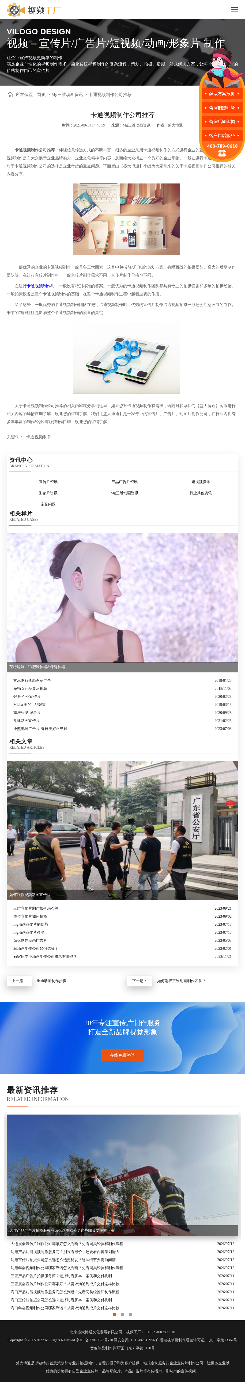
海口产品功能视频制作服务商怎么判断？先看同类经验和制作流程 (65, 1292)
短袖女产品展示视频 (30, 689)
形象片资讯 (48, 493)
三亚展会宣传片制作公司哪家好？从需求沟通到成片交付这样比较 (65, 1284)
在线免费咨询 (122, 1055)
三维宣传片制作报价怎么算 (35, 908)
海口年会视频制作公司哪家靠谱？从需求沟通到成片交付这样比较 (65, 1308)
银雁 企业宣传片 (27, 697)
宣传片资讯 (48, 482)
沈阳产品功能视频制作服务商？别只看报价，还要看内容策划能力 (65, 1252)
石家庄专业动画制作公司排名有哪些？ (45, 957)
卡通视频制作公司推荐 (110, 94)
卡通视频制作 (39, 286)
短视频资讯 (200, 482)
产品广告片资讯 (124, 482)
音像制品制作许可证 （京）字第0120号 (122, 1348)
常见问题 (48, 504)
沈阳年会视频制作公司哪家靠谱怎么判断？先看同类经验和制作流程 (67, 1268)
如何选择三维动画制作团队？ (181, 981)
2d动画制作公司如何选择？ (35, 949)
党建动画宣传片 (26, 721)
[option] (122, 1212)
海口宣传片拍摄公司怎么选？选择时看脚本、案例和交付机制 (61, 1300)
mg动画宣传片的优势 (30, 924)
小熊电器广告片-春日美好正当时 (40, 729)
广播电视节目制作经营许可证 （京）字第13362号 (197, 1340)
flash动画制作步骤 (51, 981)
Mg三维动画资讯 (67, 94)
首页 (41, 94)
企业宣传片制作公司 (186, 1363)
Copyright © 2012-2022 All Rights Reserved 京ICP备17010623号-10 (60, 1340)
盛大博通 (23, 1363)
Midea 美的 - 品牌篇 (29, 705)
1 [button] (114, 1313)
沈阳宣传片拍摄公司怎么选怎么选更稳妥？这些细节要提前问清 (63, 1260)
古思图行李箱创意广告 (32, 681)
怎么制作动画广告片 (30, 941)
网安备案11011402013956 (134, 1340)
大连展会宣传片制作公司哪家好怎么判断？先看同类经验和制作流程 (67, 1244)
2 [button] (122, 1313)
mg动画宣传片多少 (28, 933)
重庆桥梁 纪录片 (27, 713)
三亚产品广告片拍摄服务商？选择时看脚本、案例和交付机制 (61, 1276)
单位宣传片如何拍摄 (30, 916)
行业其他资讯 (201, 493)
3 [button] (130, 1313)
